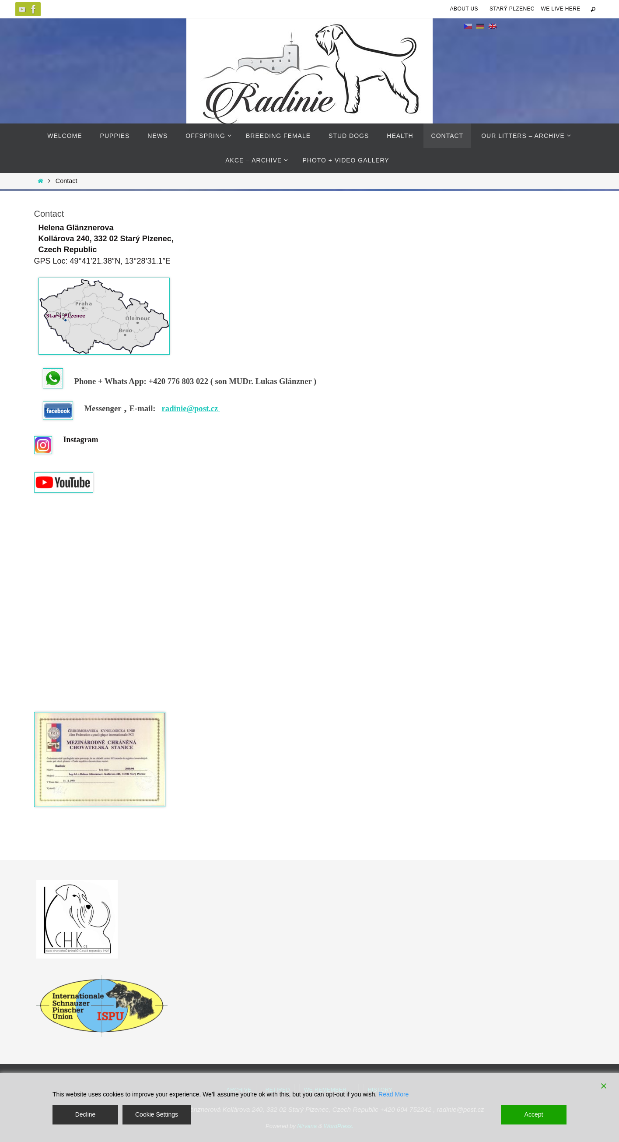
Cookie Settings (156, 1114)
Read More (393, 1094)
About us (464, 9)
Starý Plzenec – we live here (535, 9)
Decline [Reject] (85, 1114)
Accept (534, 1114)
